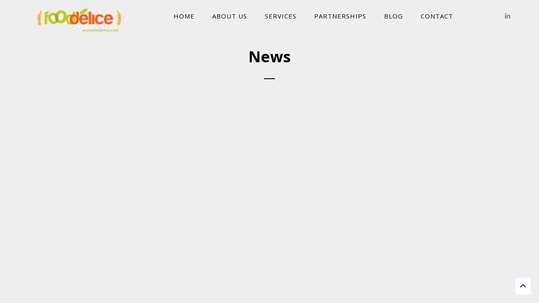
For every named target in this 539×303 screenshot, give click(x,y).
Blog (393, 16)
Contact (437, 16)
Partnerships (340, 16)
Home (184, 16)
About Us (229, 16)
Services (280, 16)
